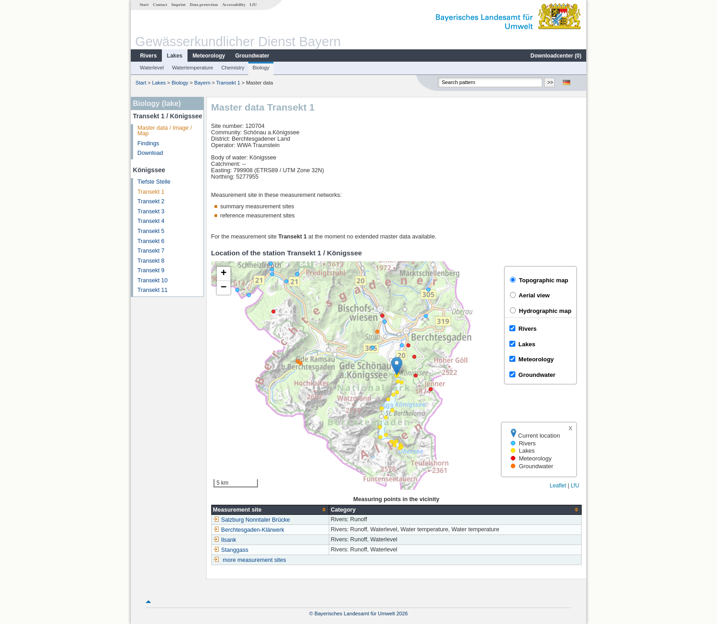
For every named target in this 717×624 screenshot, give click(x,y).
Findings (149, 143)
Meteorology (209, 56)
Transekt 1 (228, 82)
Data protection (204, 4)
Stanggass (231, 550)
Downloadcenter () (555, 56)
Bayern (202, 82)
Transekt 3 (151, 211)
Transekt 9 (151, 270)
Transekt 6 (151, 241)
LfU (253, 4)
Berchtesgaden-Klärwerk (248, 530)
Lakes (174, 56)
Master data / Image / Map (165, 131)
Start (144, 4)
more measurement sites (254, 560)
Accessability (234, 4)
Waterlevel (152, 67)
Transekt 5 (151, 231)
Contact (160, 4)
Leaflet (558, 485)
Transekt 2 (151, 201)
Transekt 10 (153, 280)
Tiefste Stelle (154, 182)
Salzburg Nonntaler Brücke (251, 520)
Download (150, 153)
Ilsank (224, 540)
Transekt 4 (151, 221)
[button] (396, 366)
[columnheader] (270, 509)
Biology (260, 67)
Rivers (148, 56)
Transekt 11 (153, 290)
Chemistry (232, 67)
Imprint (178, 4)
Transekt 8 (151, 261)
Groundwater (252, 56)
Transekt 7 (151, 251)
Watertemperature (192, 67)
